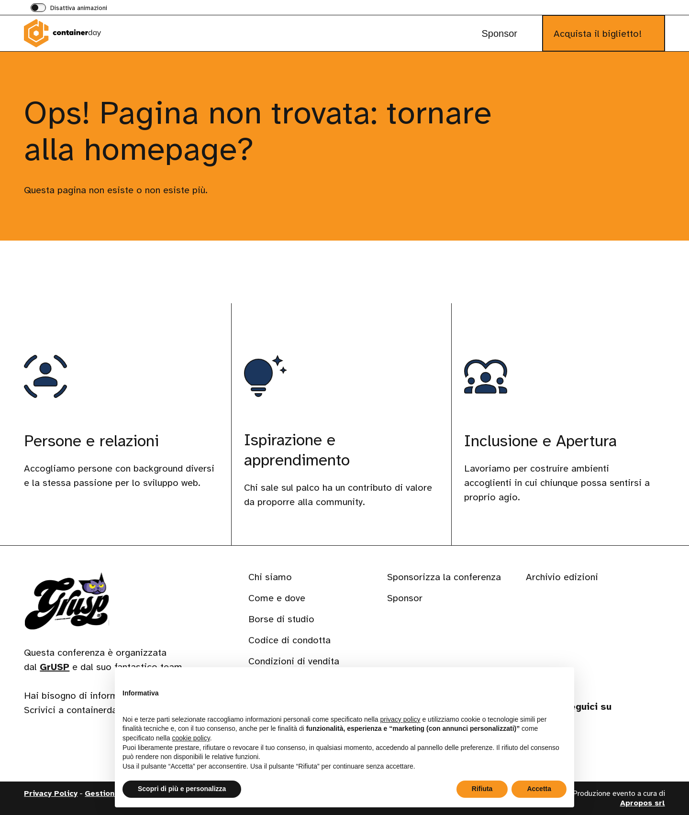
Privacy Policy (51, 793)
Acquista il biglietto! (598, 34)
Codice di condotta (289, 640)
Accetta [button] (539, 789)
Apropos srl (642, 803)
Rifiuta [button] (482, 789)
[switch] (69, 8)
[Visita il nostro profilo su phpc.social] (624, 738)
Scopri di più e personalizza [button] (182, 789)
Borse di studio (281, 619)
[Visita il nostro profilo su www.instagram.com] (599, 738)
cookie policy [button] (191, 738)
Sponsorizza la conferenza (444, 577)
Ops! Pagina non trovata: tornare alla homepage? (257, 130)
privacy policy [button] (400, 719)
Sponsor (499, 33)
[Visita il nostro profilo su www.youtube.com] (650, 738)
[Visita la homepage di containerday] (72, 33)
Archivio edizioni (562, 577)
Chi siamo (270, 577)
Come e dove (276, 598)
